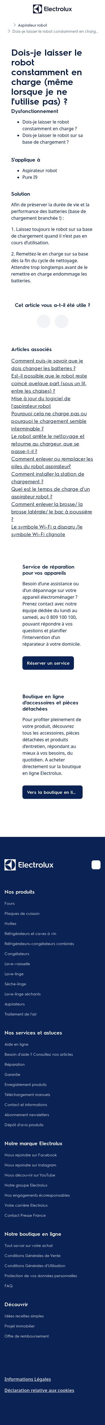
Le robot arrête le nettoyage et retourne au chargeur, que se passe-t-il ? (48, 443)
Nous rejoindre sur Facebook (30, 1154)
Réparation (14, 1064)
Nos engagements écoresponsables (37, 1194)
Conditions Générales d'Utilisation (34, 1265)
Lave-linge (14, 973)
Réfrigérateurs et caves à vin (30, 933)
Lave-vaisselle (17, 963)
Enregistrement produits (25, 1084)
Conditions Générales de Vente (32, 1255)
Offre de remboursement (26, 1335)
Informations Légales (27, 1379)
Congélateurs (16, 953)
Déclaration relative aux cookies (39, 1390)
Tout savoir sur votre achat (28, 1245)
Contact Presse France (25, 1215)
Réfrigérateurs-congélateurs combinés (39, 943)
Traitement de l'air (20, 1013)
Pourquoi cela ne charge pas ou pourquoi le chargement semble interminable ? (49, 421)
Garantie (12, 1074)
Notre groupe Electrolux (26, 1184)
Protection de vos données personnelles (40, 1275)
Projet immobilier (19, 1325)
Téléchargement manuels (27, 1094)
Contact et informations (25, 1104)
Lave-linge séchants (22, 993)
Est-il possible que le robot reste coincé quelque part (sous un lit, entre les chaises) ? (49, 383)
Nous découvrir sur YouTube (29, 1174)
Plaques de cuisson (21, 913)
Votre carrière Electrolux (26, 1205)
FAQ (8, 1285)
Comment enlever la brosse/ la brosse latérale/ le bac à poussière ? (51, 511)
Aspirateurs (14, 1003)
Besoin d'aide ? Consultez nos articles (38, 1054)
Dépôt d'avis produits (23, 1124)
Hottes (10, 923)
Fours (9, 903)
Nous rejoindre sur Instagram (30, 1164)
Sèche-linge (15, 983)
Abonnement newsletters (26, 1114)
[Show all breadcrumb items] (9, 24)
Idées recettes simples (24, 1315)
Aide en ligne (16, 1044)
